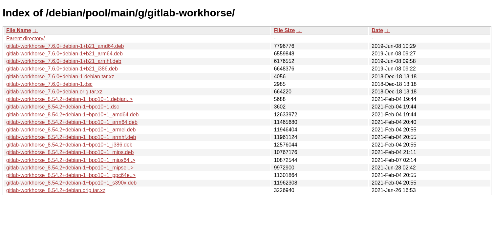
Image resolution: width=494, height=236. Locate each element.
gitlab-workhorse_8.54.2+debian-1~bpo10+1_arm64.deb (72, 122)
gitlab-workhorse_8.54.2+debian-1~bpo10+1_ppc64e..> (71, 175)
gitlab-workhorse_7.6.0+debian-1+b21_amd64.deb (65, 46)
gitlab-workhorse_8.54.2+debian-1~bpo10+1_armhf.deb (71, 137)
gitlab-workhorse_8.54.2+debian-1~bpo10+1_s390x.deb (71, 183)
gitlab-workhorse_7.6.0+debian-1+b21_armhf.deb (63, 61)
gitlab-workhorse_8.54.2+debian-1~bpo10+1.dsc (62, 106)
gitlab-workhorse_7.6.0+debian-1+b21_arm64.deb (64, 53)
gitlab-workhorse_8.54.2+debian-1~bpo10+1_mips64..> (70, 160)
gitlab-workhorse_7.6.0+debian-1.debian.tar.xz (60, 76)
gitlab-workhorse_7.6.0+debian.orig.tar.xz (54, 91)
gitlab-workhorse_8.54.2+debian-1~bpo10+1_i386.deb (69, 145)
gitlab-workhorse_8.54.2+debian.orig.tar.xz (55, 190)
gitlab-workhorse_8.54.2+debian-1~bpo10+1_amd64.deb (72, 114)
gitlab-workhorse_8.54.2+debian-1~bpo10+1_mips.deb (70, 152)
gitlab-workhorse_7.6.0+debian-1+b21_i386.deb (62, 68)
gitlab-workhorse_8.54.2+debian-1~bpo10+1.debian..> (69, 99)
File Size (284, 30)
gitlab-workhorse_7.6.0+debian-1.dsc (49, 84)
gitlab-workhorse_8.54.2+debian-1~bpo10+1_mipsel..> (70, 167)
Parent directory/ (25, 38)
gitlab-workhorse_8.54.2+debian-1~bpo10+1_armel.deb (71, 129)
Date (377, 30)
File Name (18, 30)
